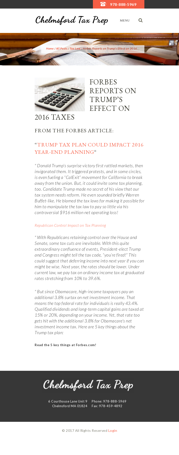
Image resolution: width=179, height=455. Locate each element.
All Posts (62, 48)
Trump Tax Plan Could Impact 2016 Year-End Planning (89, 148)
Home (50, 48)
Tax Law (75, 48)
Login (112, 430)
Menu (125, 20)
